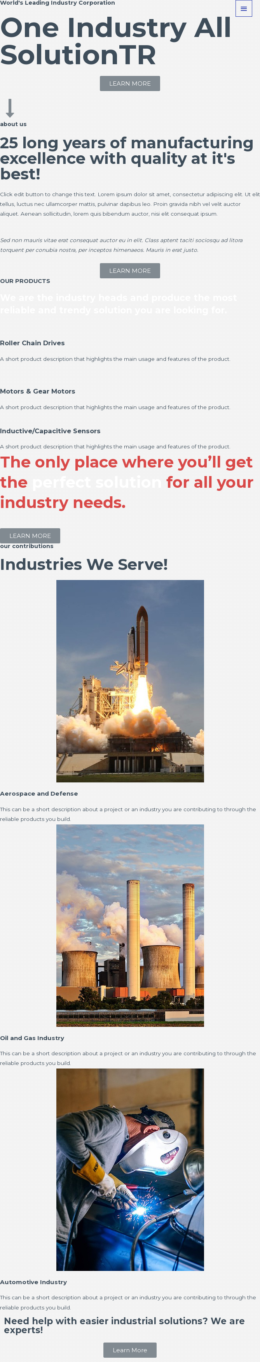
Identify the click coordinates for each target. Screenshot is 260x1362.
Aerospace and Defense (41, 793)
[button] (130, 83)
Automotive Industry (36, 1282)
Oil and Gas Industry (35, 1038)
